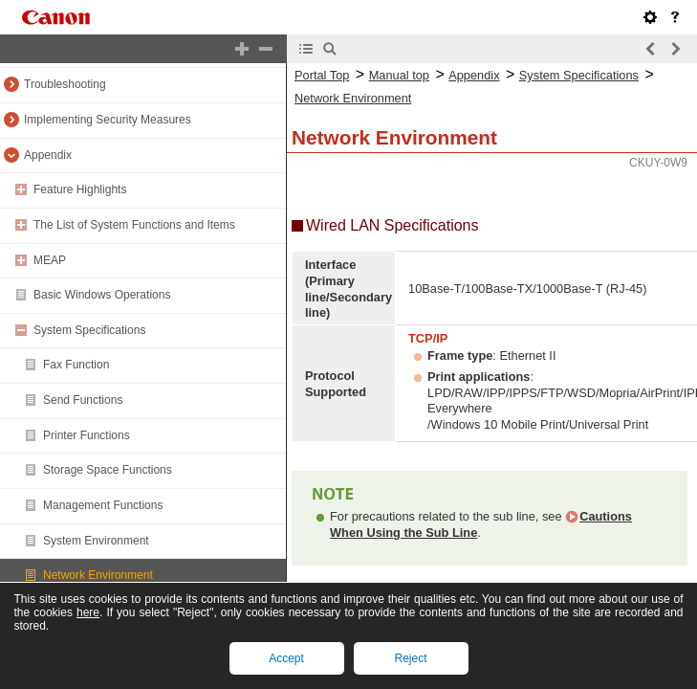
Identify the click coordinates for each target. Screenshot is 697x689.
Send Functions (82, 400)
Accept (286, 658)
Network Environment (98, 575)
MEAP (49, 260)
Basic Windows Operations (101, 294)
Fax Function (76, 364)
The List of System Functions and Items (134, 225)
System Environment (96, 540)
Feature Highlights (79, 189)
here (87, 612)
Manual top (399, 75)
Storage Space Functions (107, 470)
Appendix (48, 155)
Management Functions (103, 505)
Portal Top (321, 75)
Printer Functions (86, 435)
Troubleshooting (65, 84)
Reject (410, 658)
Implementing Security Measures (107, 119)
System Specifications (89, 330)
